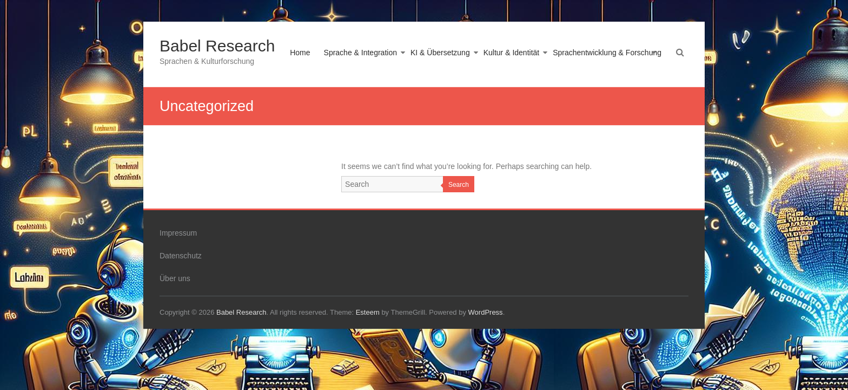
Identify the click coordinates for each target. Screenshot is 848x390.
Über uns (175, 278)
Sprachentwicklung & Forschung (607, 52)
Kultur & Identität (511, 52)
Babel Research (217, 46)
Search (458, 184)
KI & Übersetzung (440, 52)
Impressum (178, 233)
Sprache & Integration (360, 52)
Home (300, 52)
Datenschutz (181, 255)
